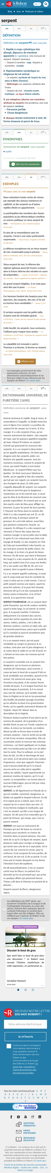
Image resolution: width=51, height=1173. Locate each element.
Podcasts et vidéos (34, 11)
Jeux (18, 11)
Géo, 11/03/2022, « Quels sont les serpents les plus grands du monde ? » (24, 319)
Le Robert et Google (32, 1169)
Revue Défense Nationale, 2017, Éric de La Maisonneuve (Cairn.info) (25, 255)
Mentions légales (11, 1167)
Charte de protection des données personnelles (25, 1164)
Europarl (41, 208)
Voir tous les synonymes (28, 164)
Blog (9, 11)
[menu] (3, 4)
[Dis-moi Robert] (25, 1106)
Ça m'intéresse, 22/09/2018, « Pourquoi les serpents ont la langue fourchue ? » (25, 335)
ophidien (22, 56)
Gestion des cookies (29, 1167)
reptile (8, 151)
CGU (42, 1167)
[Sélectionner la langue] (37, 4)
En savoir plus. (33, 380)
